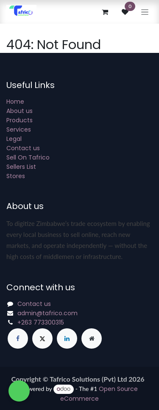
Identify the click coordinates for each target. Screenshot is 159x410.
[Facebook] (18, 338)
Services (18, 129)
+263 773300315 (40, 322)
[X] (42, 338)
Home (15, 101)
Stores (15, 176)
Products (19, 120)
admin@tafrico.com (47, 313)
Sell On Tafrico (28, 157)
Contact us (23, 148)
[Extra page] (91, 338)
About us (19, 111)
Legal (14, 139)
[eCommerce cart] (104, 11)
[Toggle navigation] (145, 12)
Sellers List (21, 166)
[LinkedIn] (67, 338)
